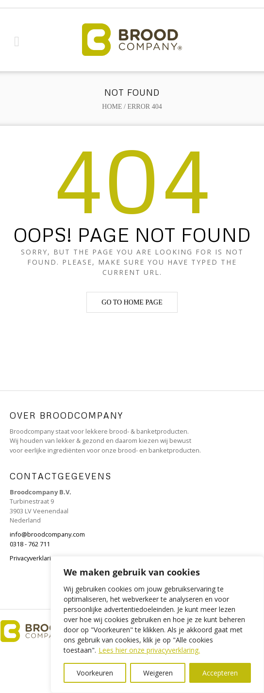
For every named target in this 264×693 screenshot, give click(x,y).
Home (112, 106)
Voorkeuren (95, 672)
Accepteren (220, 672)
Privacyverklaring (34, 558)
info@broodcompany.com (47, 534)
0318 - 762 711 (30, 544)
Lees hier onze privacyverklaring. (149, 650)
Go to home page (131, 302)
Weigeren (158, 672)
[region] (157, 624)
